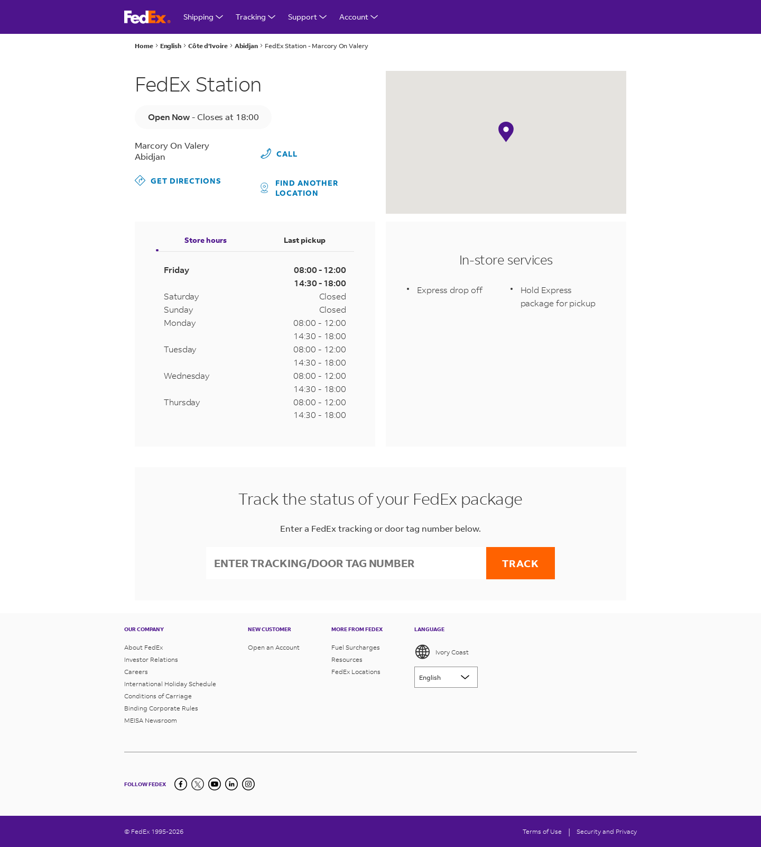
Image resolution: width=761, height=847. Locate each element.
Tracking (255, 17)
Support (307, 17)
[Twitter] (197, 784)
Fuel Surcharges (355, 647)
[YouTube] (214, 784)
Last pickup (305, 240)
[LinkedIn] (231, 784)
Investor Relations (151, 659)
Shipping (203, 17)
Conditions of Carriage (158, 696)
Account (358, 17)
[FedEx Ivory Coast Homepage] (147, 17)
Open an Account (274, 647)
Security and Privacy (607, 831)
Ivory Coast (441, 651)
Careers (136, 672)
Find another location (300, 188)
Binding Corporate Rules (161, 708)
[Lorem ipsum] (446, 677)
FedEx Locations (355, 672)
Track (520, 563)
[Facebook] (180, 784)
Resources (347, 659)
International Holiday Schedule (170, 684)
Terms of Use (542, 831)
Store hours (205, 240)
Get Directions (178, 180)
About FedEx (143, 647)
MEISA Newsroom (150, 720)
